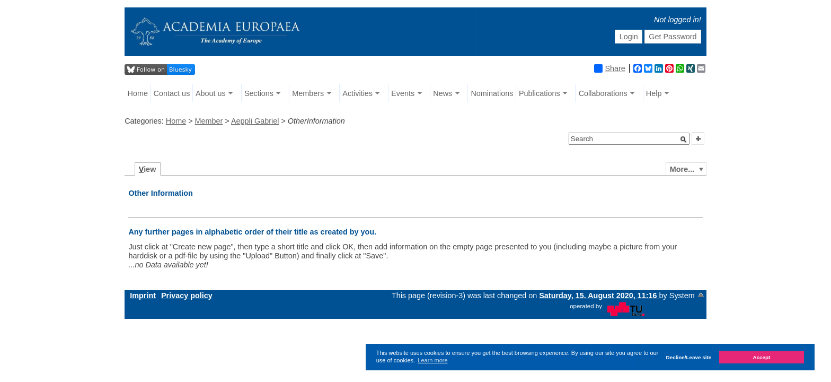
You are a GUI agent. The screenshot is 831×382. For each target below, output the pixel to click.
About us (211, 93)
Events (402, 93)
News (442, 93)
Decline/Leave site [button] (689, 357)
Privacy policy (187, 295)
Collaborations (603, 93)
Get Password (672, 36)
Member (209, 121)
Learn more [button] (432, 360)
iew (147, 169)
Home (138, 93)
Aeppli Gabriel (255, 121)
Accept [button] (761, 357)
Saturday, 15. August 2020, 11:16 (599, 295)
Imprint (143, 295)
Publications (539, 93)
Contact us (172, 93)
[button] (683, 139)
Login (629, 36)
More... (682, 169)
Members (308, 93)
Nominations (492, 93)
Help (654, 93)
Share (609, 68)
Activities (357, 93)
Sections (258, 93)
